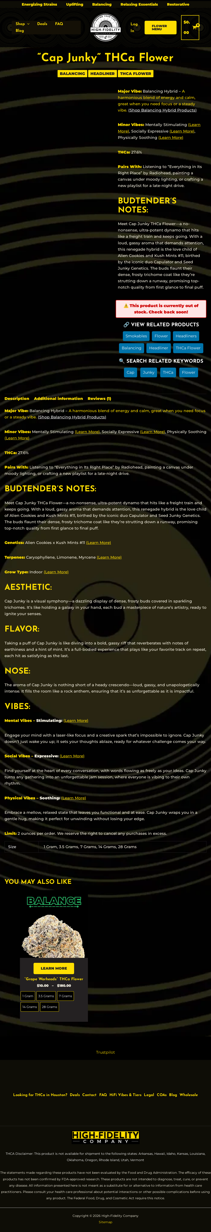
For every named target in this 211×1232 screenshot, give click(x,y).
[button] (22, 24)
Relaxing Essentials (139, 4)
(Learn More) (182, 131)
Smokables (136, 336)
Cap (130, 373)
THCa (168, 373)
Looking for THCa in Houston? (43, 1092)
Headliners (186, 336)
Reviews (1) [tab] (99, 399)
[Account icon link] (135, 27)
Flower (161, 336)
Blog (190, 1092)
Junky (148, 373)
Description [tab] (17, 399)
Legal (163, 1092)
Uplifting (74, 4)
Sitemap (105, 1222)
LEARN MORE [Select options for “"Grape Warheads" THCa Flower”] (54, 969)
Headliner (102, 73)
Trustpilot (105, 1052)
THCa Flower (135, 73)
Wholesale (106, 1098)
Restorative (178, 4)
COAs (177, 1092)
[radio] (28, 997)
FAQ (112, 1092)
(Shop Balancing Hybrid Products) (162, 110)
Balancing (102, 4)
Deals (80, 1092)
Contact (97, 1092)
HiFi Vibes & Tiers (137, 1092)
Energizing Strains (39, 4)
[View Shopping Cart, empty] (190, 27)
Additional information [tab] (58, 399)
